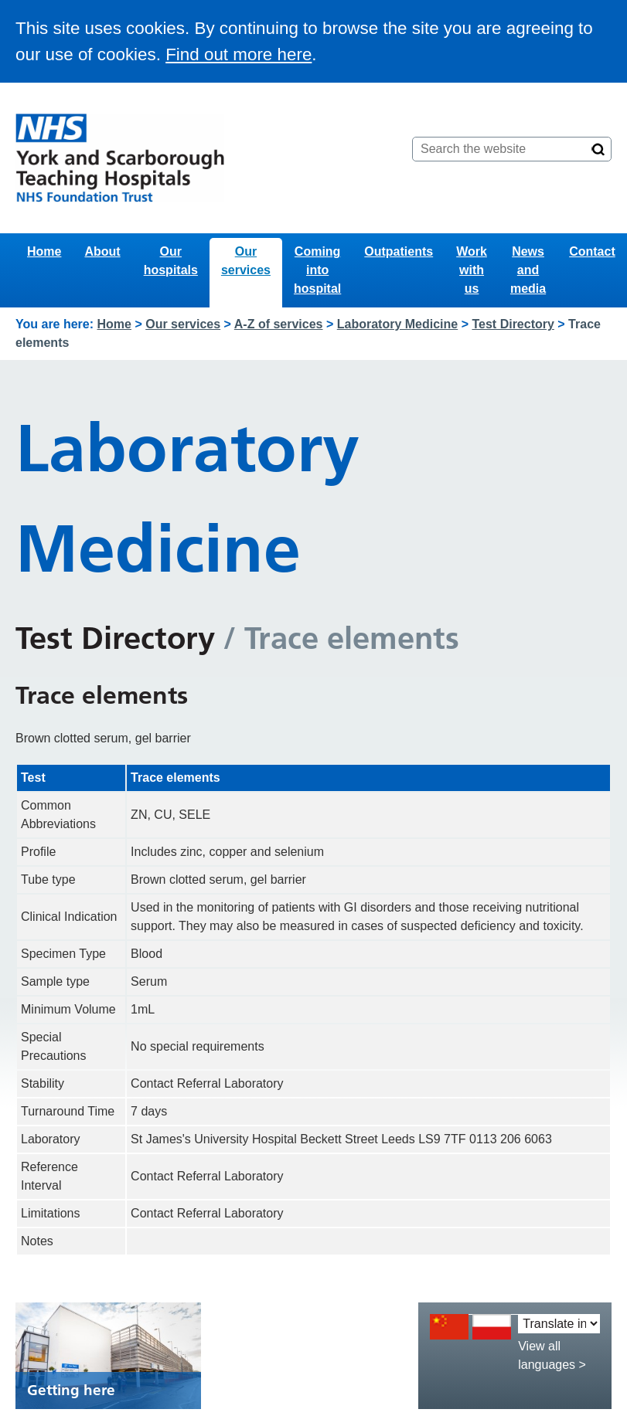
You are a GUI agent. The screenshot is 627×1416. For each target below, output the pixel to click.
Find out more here (238, 54)
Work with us (471, 270)
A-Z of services (278, 324)
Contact (592, 251)
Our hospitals (171, 261)
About (102, 251)
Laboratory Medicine (397, 324)
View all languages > (552, 1355)
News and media (528, 270)
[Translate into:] (559, 1323)
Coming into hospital (317, 270)
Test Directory (513, 324)
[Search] (598, 149)
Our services (246, 261)
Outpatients (398, 251)
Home (44, 251)
